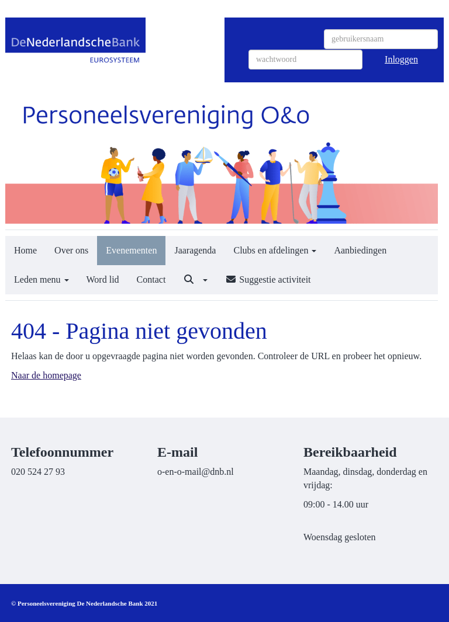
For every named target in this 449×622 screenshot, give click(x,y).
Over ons (71, 250)
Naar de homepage (46, 375)
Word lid (103, 279)
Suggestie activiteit (267, 279)
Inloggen (401, 59)
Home (25, 250)
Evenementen (131, 250)
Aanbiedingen (360, 250)
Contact (151, 279)
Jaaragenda (195, 250)
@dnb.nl (195, 472)
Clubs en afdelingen (274, 250)
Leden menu (41, 279)
